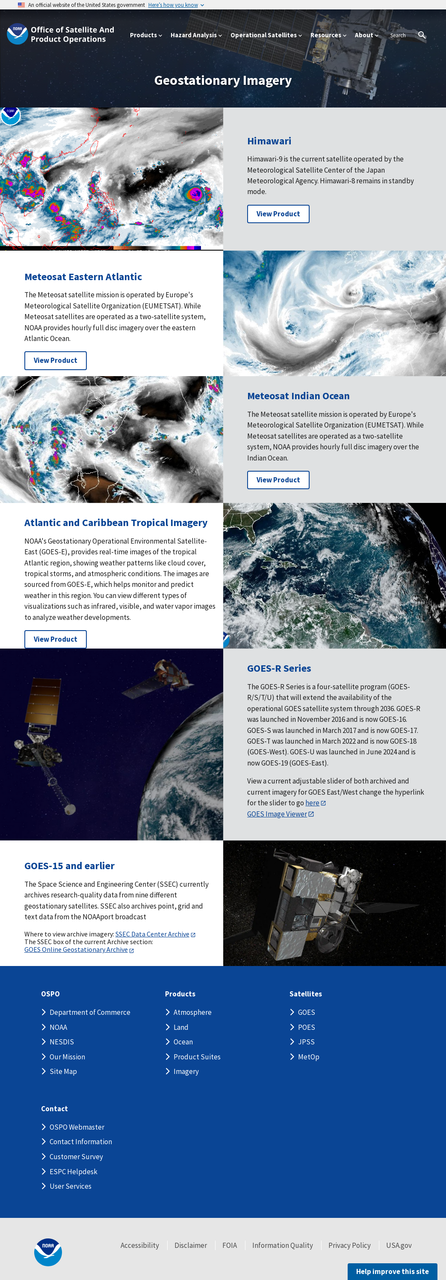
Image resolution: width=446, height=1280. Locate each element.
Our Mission (67, 1057)
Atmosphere (193, 1012)
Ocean (183, 1042)
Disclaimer (190, 1245)
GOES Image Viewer (277, 814)
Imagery (186, 1071)
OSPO (50, 994)
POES (306, 1027)
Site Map (63, 1071)
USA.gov (399, 1245)
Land (181, 1027)
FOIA (229, 1245)
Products (180, 994)
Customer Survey (76, 1156)
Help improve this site (392, 1271)
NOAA (58, 1027)
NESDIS (62, 1042)
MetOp (308, 1057)
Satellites (305, 994)
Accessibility (140, 1245)
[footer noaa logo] (48, 1252)
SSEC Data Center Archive (152, 934)
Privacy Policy (349, 1245)
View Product (278, 213)
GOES (306, 1012)
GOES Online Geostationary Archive (76, 949)
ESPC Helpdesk (73, 1171)
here (312, 802)
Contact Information (81, 1141)
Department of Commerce (90, 1012)
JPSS (306, 1042)
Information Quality (282, 1245)
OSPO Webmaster (77, 1127)
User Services (71, 1186)
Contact (54, 1109)
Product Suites (197, 1057)
